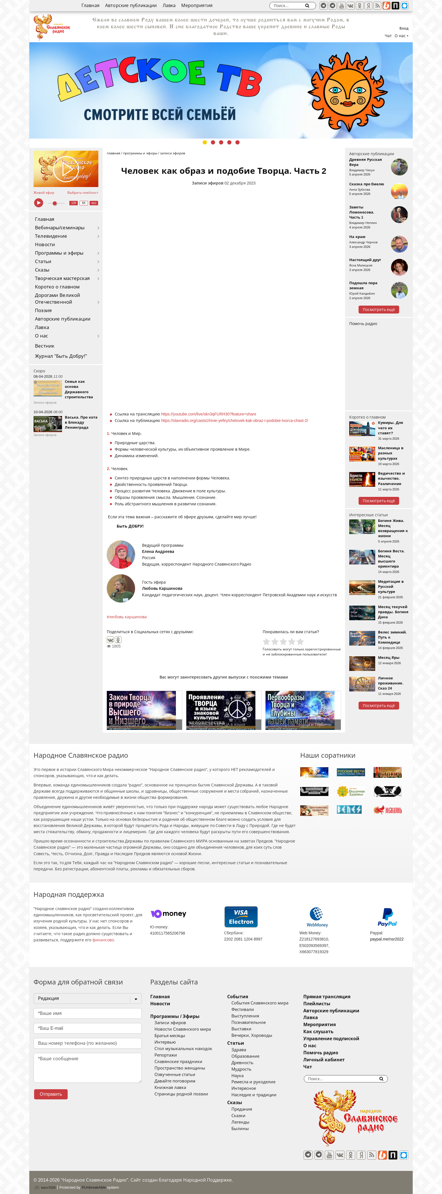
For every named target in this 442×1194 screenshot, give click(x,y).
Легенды (249, 1122)
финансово (103, 940)
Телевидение (51, 236)
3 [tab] (221, 142)
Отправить (51, 1094)
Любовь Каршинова (162, 588)
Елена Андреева (158, 551)
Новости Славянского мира (182, 1029)
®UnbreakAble (93, 1184)
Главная (90, 5)
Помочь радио (363, 323)
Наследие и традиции (262, 1095)
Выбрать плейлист (82, 193)
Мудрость (250, 1069)
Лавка (169, 5)
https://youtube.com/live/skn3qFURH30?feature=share (208, 414)
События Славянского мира (268, 1003)
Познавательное (257, 1022)
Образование (254, 1056)
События (245, 996)
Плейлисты (333, 1003)
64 (83, 202)
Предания (250, 1109)
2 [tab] (213, 142)
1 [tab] (205, 142)
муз (94, 202)
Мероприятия (197, 5)
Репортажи (165, 1055)
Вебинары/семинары (60, 227)
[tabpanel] (221, 90)
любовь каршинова (128, 617)
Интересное (252, 1088)
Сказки (247, 1115)
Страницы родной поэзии (181, 1094)
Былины (248, 1128)
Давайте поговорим (174, 1081)
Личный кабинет (340, 1059)
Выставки (250, 1029)
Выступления (253, 1016)
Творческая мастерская (62, 278)
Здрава (247, 1050)
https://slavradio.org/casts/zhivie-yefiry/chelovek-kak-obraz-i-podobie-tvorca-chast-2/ (234, 420)
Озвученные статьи (174, 1074)
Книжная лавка (170, 1087)
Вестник (44, 346)
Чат (388, 36)
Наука (246, 1075)
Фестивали (251, 1009)
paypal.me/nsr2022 (387, 939)
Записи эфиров (207, 183)
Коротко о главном (57, 287)
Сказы (42, 270)
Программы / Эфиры (175, 1016)
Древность (251, 1062)
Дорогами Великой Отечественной (57, 299)
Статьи (43, 261)
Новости (45, 244)
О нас (41, 336)
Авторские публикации (131, 5)
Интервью (165, 1042)
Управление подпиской (348, 1038)
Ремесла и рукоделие (262, 1082)
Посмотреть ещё (379, 309)
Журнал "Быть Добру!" (61, 356)
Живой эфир (44, 193)
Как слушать (335, 1031)
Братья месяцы (169, 1035)
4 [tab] (229, 142)
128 (73, 202)
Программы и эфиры (59, 253)
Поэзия (43, 310)
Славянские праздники (178, 1061)
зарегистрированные (323, 649)
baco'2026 (45, 1184)
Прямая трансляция (343, 996)
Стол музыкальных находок (183, 1048)
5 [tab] (237, 142)
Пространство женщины (179, 1068)
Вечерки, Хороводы (260, 1035)
